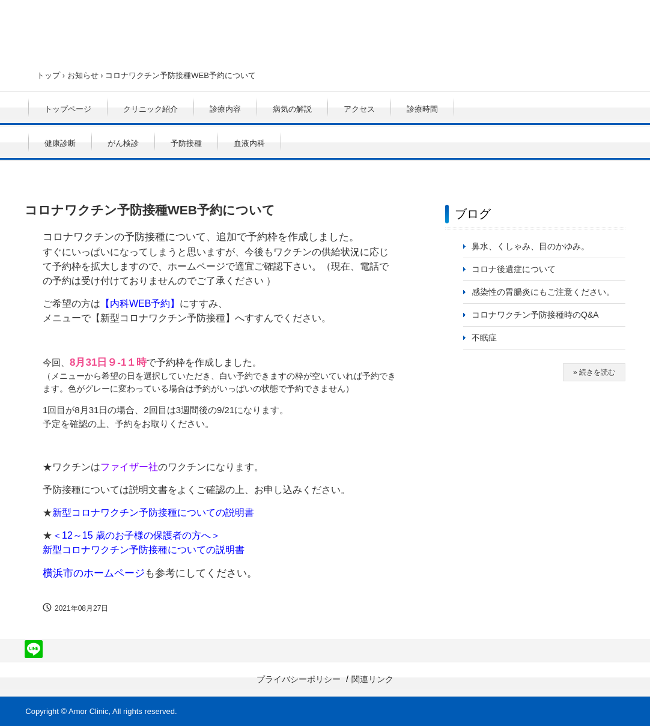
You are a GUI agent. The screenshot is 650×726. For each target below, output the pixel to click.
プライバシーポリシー (299, 679)
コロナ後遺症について (514, 269)
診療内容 (225, 108)
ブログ (473, 213)
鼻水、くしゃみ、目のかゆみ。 (530, 246)
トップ (48, 75)
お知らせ (83, 75)
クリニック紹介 (150, 108)
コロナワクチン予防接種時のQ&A (535, 314)
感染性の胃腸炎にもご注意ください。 (543, 292)
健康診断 (60, 143)
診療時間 (422, 108)
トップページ (67, 108)
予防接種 (186, 143)
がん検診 (123, 143)
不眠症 (484, 337)
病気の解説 (292, 108)
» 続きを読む (594, 372)
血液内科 (249, 143)
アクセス (359, 108)
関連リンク (372, 679)
